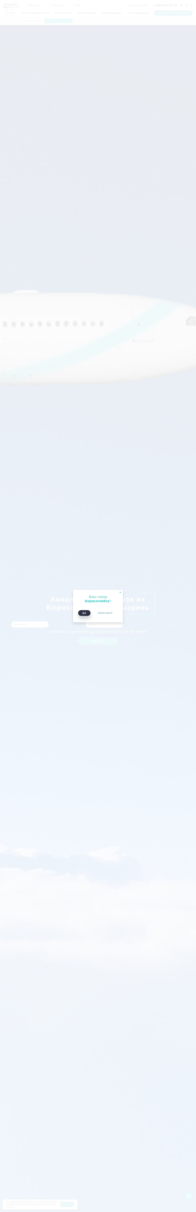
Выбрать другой (105, 613)
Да (84, 613)
